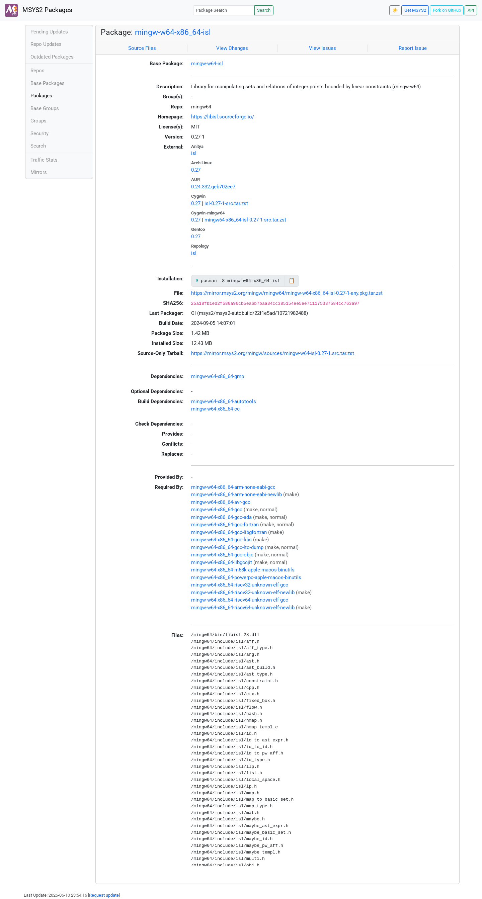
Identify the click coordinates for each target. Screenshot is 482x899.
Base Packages (47, 83)
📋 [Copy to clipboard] (292, 281)
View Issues (322, 48)
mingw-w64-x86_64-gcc (216, 510)
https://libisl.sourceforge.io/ (222, 117)
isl (193, 153)
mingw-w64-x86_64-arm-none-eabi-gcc (233, 487)
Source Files (142, 48)
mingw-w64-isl (207, 64)
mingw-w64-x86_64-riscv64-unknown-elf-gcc (239, 600)
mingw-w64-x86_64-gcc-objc (222, 555)
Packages (41, 96)
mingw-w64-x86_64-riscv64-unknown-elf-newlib (243, 608)
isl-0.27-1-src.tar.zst (226, 203)
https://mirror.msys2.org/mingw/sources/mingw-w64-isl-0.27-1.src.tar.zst (272, 353)
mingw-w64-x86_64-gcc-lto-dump (227, 547)
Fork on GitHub (447, 10)
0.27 (195, 170)
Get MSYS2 (415, 10)
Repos (37, 71)
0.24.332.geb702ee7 (213, 187)
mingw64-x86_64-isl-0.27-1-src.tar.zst (245, 220)
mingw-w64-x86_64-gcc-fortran (225, 525)
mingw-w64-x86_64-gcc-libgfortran (229, 532)
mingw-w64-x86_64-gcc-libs (221, 540)
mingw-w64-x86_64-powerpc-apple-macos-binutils (246, 577)
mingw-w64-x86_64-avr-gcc (220, 502)
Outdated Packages (52, 57)
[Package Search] (224, 10)
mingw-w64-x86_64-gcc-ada (221, 517)
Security (39, 133)
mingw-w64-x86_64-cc (215, 409)
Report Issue (413, 48)
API (471, 10)
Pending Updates (49, 32)
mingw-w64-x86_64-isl (173, 32)
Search (263, 10)
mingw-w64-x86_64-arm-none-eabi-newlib (236, 494)
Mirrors (38, 172)
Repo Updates (46, 44)
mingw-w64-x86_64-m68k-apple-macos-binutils (243, 570)
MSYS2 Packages (38, 10)
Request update (104, 895)
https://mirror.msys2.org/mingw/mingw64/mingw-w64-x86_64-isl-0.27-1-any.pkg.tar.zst (287, 293)
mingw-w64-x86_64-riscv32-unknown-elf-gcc (239, 585)
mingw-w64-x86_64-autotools (223, 401)
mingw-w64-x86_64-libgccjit (221, 562)
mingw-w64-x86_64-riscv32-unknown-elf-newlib (243, 593)
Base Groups (44, 108)
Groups (38, 121)
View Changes (232, 48)
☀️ (395, 10)
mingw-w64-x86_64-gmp (217, 376)
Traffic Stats (44, 160)
